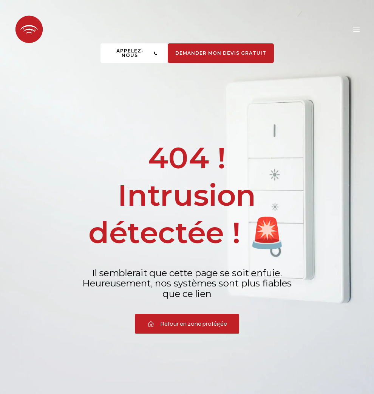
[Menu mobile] (356, 29)
